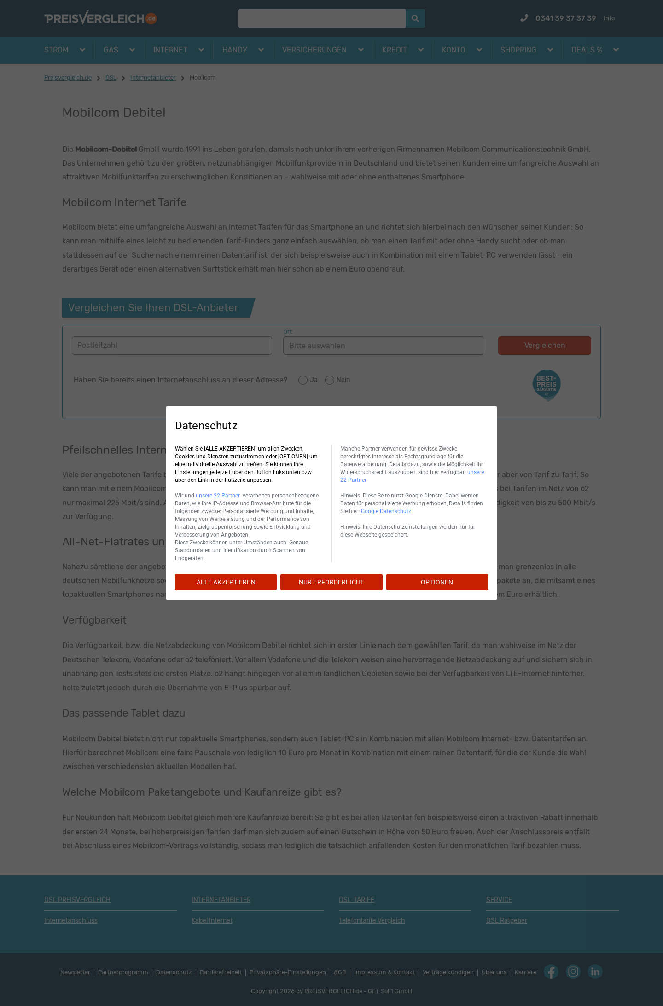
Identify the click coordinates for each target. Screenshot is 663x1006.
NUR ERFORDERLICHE (331, 582)
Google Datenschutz (386, 511)
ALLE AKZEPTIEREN (226, 582)
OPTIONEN (437, 582)
